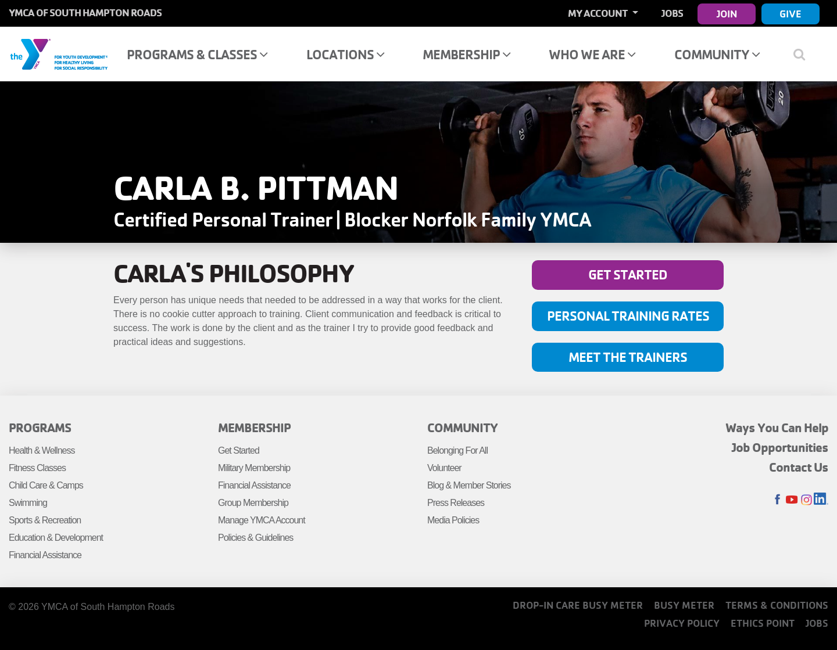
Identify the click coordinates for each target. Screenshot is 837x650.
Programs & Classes (197, 54)
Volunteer (444, 468)
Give (790, 14)
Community (717, 54)
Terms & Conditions (776, 605)
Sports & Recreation (45, 520)
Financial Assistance (45, 555)
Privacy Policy (682, 623)
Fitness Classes (37, 468)
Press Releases (455, 503)
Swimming (28, 503)
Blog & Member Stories (469, 485)
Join (727, 14)
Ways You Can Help (776, 427)
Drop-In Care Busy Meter (578, 605)
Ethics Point (763, 623)
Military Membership (254, 468)
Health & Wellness (41, 450)
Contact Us (798, 467)
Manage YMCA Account (261, 520)
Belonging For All (457, 450)
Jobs (672, 13)
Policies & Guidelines (255, 538)
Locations (345, 54)
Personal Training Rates (628, 315)
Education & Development (56, 538)
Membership (466, 54)
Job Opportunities (780, 447)
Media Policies (453, 520)
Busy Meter (684, 605)
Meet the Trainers (627, 357)
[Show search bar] (804, 54)
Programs (40, 427)
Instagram (806, 500)
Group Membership (253, 503)
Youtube (792, 500)
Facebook (777, 500)
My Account (598, 13)
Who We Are (592, 54)
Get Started (627, 274)
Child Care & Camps (46, 485)
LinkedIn (821, 500)
